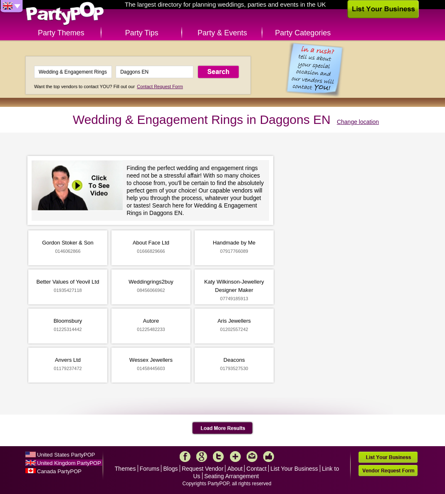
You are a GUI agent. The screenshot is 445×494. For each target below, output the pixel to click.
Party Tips (141, 33)
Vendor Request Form (388, 470)
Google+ (201, 456)
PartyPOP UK (64, 14)
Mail (252, 456)
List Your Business (294, 468)
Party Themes (61, 33)
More (235, 456)
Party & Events (222, 33)
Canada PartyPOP (59, 471)
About (235, 468)
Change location (358, 122)
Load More (223, 428)
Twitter (218, 456)
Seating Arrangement (231, 476)
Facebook (185, 456)
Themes (125, 468)
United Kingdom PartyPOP (69, 463)
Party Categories (303, 33)
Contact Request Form (160, 86)
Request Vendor (202, 468)
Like (268, 456)
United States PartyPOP (66, 455)
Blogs (170, 468)
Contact (257, 468)
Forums (149, 468)
